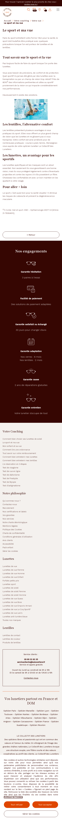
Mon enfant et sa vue (12, 446)
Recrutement (8, 508)
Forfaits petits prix (11, 581)
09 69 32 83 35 (31, 659)
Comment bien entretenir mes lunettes (20, 457)
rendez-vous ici (30, 4)
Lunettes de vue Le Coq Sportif (16, 609)
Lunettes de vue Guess (13, 599)
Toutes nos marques (12, 620)
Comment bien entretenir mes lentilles (20, 460)
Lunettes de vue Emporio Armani (17, 606)
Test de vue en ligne (11, 471)
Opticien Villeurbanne (22, 718)
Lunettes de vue (10, 566)
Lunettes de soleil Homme (14, 595)
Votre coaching (21, 21)
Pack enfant (8, 547)
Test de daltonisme (11, 475)
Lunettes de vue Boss (12, 602)
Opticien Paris (9, 711)
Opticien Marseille (26, 711)
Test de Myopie (9, 482)
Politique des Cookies (12, 529)
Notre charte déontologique (15, 522)
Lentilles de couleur (11, 639)
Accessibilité (8, 544)
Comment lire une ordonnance (16, 450)
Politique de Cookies (13, 797)
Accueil (7, 21)
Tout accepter (45, 804)
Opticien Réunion (37, 725)
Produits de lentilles (12, 642)
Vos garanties (8, 515)
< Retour (31, 235)
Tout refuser (17, 804)
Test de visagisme (10, 468)
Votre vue (36, 21)
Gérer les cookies (10, 551)
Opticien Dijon (40, 718)
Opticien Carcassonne (23, 721)
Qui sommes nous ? (12, 501)
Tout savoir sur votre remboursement (19, 453)
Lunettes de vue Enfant (13, 577)
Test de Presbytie (10, 478)
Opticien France (42, 721)
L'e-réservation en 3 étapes (15, 464)
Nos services (8, 519)
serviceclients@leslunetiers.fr (31, 662)
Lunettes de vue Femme (13, 570)
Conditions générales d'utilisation (17, 537)
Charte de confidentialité (14, 533)
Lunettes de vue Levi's (12, 613)
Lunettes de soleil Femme (14, 591)
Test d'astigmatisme (11, 486)
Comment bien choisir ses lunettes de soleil (22, 439)
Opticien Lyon (43, 711)
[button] (45, 10)
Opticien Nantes (22, 714)
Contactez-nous (10, 504)
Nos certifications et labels (14, 512)
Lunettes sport (9, 584)
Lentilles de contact (11, 635)
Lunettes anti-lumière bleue (15, 616)
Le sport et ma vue (11, 442)
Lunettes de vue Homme (13, 573)
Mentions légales (10, 526)
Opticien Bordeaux (40, 714)
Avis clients (8, 540)
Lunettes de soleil (10, 588)
